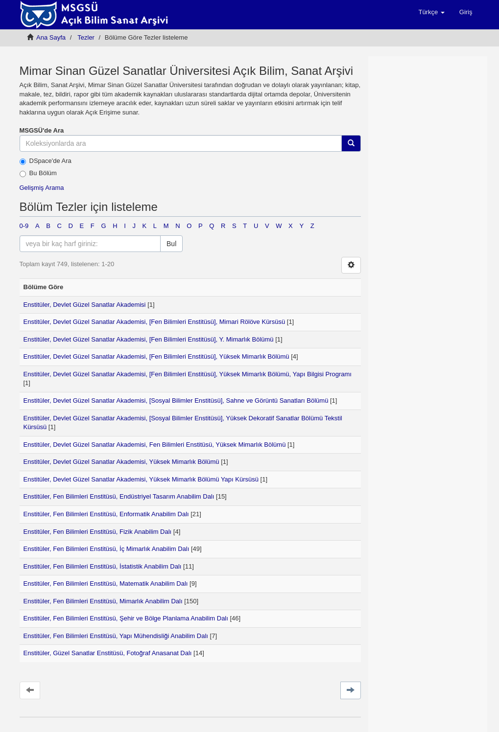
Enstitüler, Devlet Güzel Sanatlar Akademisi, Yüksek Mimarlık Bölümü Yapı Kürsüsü (141, 479)
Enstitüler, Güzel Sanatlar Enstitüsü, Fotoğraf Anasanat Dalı (108, 653)
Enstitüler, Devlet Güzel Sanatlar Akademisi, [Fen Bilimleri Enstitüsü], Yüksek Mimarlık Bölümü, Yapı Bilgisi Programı (188, 374)
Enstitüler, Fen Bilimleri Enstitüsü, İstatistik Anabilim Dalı (103, 566)
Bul (171, 244)
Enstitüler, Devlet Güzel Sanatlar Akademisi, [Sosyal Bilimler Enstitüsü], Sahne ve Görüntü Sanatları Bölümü (176, 400)
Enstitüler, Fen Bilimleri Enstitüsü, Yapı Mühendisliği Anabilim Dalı (116, 636)
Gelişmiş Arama (42, 187)
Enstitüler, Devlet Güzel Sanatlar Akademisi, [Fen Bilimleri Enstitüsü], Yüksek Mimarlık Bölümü (156, 356)
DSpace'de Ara (45, 161)
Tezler (86, 37)
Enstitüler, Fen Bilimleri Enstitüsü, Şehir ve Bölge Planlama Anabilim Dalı (126, 618)
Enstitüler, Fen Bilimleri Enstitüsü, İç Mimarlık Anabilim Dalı (107, 548)
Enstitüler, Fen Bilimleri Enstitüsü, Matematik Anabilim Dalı (106, 583)
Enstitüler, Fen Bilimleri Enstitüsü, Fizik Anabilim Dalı (98, 531)
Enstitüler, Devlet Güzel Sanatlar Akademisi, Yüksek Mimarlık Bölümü (121, 461)
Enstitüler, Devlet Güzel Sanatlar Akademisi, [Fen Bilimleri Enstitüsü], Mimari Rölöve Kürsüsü (154, 321)
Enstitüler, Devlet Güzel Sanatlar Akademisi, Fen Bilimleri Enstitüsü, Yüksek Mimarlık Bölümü (155, 444)
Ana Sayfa (51, 37)
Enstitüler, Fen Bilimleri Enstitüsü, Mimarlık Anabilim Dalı (103, 601)
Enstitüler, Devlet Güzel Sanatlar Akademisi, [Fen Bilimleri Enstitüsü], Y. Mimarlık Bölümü (149, 339)
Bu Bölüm (38, 173)
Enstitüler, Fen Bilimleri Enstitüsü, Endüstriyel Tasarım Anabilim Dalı (119, 496)
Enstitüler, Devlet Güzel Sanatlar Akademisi (85, 304)
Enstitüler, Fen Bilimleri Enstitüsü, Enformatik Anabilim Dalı (106, 514)
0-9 (24, 225)
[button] (431, 12)
